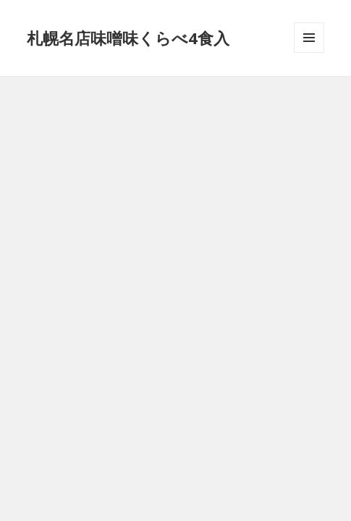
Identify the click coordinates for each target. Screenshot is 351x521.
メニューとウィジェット (309, 52)
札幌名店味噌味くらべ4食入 (128, 37)
